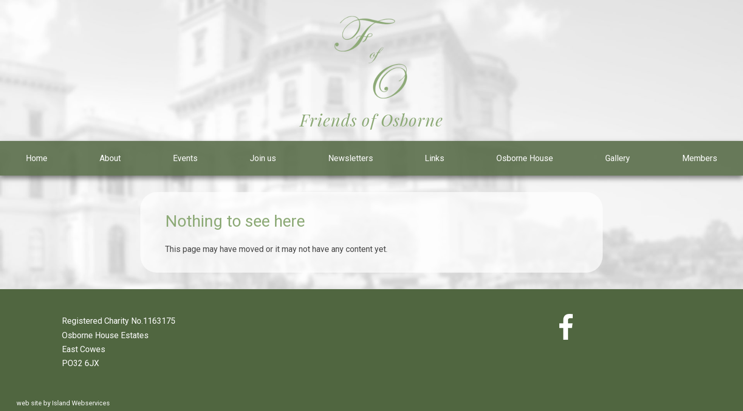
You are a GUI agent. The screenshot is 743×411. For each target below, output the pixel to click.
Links (434, 158)
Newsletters (350, 158)
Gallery (617, 158)
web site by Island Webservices (63, 403)
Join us (263, 158)
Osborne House (524, 158)
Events (185, 158)
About (110, 158)
